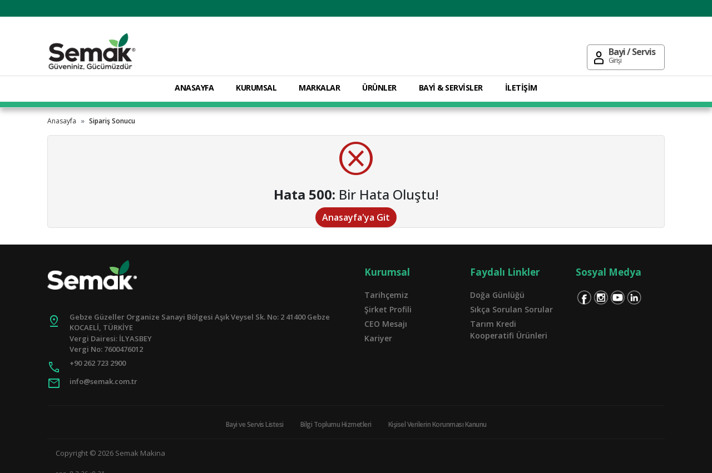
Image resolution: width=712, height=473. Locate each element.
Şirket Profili (388, 309)
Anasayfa (61, 121)
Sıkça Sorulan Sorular (511, 309)
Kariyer (378, 338)
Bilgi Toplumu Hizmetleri (336, 424)
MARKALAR (319, 87)
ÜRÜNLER (379, 87)
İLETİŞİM (521, 87)
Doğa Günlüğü (497, 295)
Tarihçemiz (386, 295)
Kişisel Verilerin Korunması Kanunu (437, 424)
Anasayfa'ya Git (356, 217)
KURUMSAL (256, 87)
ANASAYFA (194, 87)
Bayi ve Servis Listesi (255, 424)
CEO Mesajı (385, 323)
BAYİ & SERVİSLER (451, 87)
